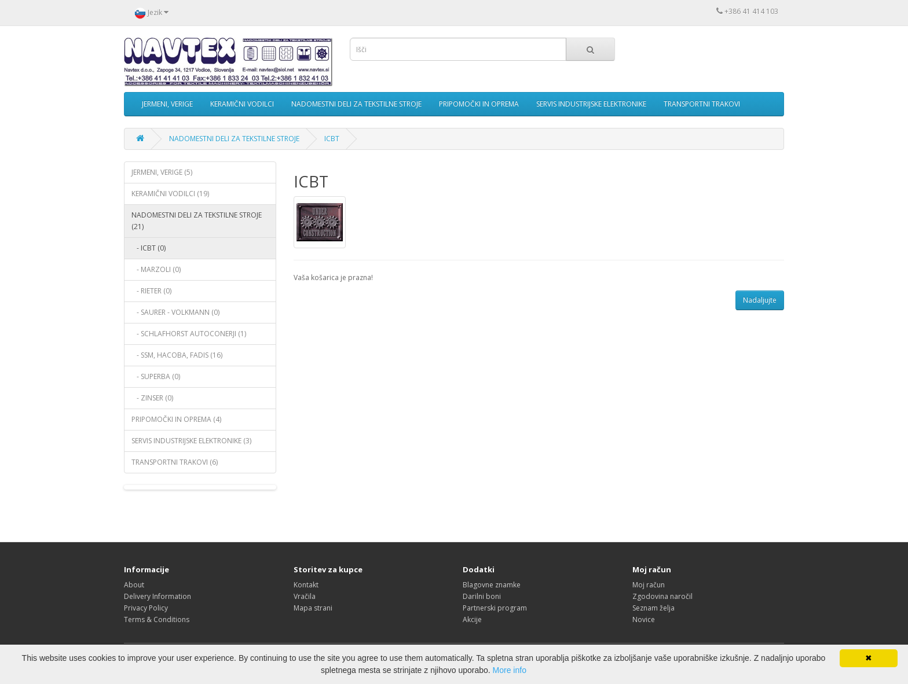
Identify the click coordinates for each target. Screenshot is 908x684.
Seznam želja (653, 608)
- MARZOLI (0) (156, 269)
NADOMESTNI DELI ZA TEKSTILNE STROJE (356, 104)
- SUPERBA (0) (155, 376)
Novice (643, 619)
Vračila (305, 596)
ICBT (331, 139)
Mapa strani (313, 608)
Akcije (472, 619)
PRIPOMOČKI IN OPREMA (479, 104)
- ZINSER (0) (152, 398)
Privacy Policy (146, 608)
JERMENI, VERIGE (167, 104)
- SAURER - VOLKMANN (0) (175, 312)
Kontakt (306, 585)
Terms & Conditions (156, 619)
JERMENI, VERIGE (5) (161, 172)
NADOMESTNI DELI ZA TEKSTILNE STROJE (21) (196, 220)
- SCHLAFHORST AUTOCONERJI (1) (188, 334)
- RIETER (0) (151, 291)
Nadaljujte (760, 300)
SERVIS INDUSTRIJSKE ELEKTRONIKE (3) (191, 441)
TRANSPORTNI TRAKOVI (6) (174, 462)
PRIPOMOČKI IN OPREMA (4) (176, 419)
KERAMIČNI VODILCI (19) (170, 193)
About (134, 585)
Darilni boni (482, 596)
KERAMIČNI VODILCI (242, 104)
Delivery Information (157, 596)
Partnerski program (495, 608)
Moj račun (648, 585)
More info (509, 670)
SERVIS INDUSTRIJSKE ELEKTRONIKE (591, 104)
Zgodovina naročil (662, 596)
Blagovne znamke (492, 585)
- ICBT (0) (148, 248)
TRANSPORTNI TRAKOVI (702, 104)
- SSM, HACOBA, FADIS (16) (176, 355)
